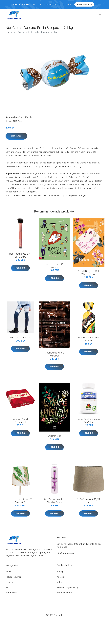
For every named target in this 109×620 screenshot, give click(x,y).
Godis (21, 117)
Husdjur (9, 582)
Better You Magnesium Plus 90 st (88, 420)
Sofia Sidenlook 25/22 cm (88, 501)
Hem (8, 32)
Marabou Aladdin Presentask (20, 420)
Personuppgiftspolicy (67, 587)
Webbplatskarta (65, 592)
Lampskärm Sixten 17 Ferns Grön (21, 501)
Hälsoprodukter (13, 577)
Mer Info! (16, 136)
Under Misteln (54, 435)
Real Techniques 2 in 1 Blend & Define (54, 501)
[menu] (100, 15)
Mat (7, 587)
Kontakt (60, 577)
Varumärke (11, 592)
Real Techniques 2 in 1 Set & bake (20, 255)
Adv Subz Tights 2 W (20, 337)
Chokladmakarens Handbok (54, 354)
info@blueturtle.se (66, 553)
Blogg (60, 571)
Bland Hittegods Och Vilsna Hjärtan (88, 273)
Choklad (29, 117)
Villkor (60, 582)
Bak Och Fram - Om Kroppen (54, 265)
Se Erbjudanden (84, 4)
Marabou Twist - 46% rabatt (88, 339)
